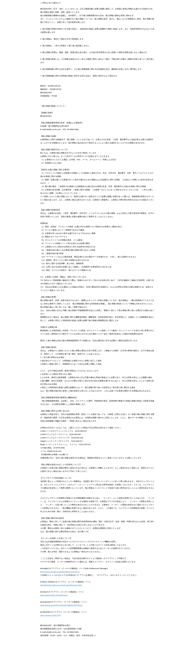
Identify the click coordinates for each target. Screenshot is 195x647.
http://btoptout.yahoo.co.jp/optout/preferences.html (61, 585)
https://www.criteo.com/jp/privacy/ (54, 595)
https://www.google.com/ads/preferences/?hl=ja (59, 572)
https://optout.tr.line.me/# (50, 615)
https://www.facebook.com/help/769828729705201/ (61, 605)
